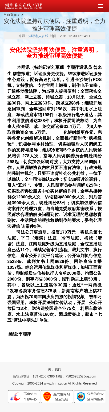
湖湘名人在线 (38, 36)
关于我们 (54, 369)
